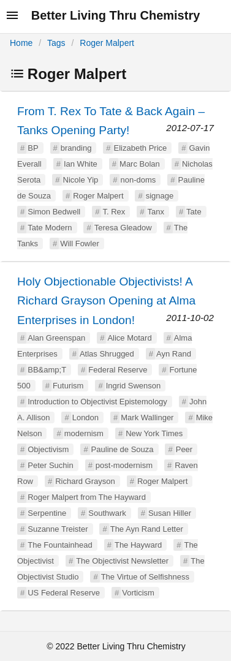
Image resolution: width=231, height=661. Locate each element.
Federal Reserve (117, 369)
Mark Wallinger (147, 417)
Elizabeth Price (140, 148)
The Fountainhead (60, 545)
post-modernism (124, 465)
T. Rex (113, 211)
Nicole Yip (81, 179)
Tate (194, 211)
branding (76, 148)
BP (33, 148)
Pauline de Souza (122, 449)
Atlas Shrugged (107, 353)
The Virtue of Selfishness (145, 576)
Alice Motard (129, 337)
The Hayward (138, 545)
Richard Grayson (85, 481)
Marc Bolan (139, 163)
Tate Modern (50, 227)
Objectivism (48, 449)
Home (21, 43)
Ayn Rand (173, 353)
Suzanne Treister (58, 529)
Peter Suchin (50, 465)
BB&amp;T (47, 369)
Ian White (80, 163)
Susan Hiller (169, 513)
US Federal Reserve (64, 592)
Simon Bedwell (54, 211)
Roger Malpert (107, 43)
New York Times (154, 433)
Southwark (107, 513)
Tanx (155, 211)
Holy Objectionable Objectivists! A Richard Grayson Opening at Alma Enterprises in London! (106, 300)
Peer (184, 449)
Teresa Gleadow (123, 227)
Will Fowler (79, 243)
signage (160, 195)
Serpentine (47, 513)
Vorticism (138, 592)
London (85, 417)
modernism (84, 433)
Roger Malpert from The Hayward (87, 497)
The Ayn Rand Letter (146, 529)
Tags (56, 43)
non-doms (138, 179)
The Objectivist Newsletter (122, 560)
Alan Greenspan (56, 337)
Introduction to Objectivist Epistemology (97, 401)
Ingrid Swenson (133, 385)
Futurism (68, 385)
